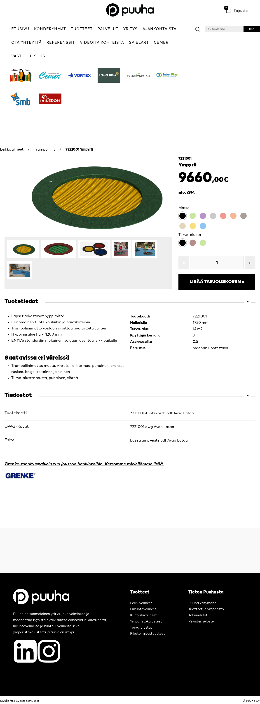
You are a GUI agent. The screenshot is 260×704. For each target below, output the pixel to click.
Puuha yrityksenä (202, 603)
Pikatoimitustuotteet (147, 633)
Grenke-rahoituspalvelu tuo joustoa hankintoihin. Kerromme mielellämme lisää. (84, 464)
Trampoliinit (44, 149)
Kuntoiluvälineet (143, 615)
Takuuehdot (198, 615)
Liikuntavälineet (143, 609)
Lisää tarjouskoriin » (217, 281)
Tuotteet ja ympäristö (206, 609)
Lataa (188, 413)
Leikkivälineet (11, 149)
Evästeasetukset (27, 700)
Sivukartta (7, 700)
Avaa (177, 413)
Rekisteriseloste (201, 621)
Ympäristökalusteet (146, 621)
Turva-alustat (141, 627)
